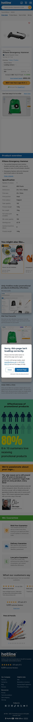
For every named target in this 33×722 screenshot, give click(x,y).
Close (10, 370)
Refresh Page (22, 370)
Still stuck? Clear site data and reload (19, 374)
